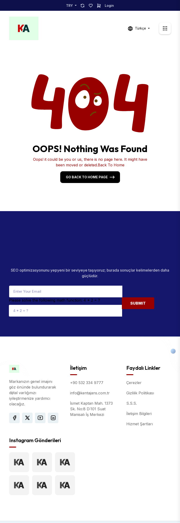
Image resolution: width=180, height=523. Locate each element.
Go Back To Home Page (87, 177)
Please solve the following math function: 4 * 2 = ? (54, 279)
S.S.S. (131, 383)
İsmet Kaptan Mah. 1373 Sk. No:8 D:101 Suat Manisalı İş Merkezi (91, 389)
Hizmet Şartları (139, 403)
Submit (138, 282)
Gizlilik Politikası (140, 372)
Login (109, 5)
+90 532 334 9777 (86, 362)
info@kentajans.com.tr (90, 372)
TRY (70, 5)
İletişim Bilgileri (139, 393)
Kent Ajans (80, 512)
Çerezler (134, 362)
